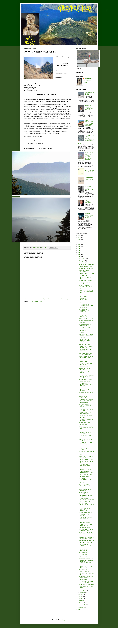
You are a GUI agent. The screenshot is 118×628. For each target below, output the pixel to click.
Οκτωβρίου (82, 263)
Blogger (64, 620)
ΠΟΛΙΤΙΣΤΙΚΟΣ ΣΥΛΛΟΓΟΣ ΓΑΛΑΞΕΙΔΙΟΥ (86, 347)
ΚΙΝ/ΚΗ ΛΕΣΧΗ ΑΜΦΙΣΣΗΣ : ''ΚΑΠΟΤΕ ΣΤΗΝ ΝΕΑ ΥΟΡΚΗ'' (86, 282)
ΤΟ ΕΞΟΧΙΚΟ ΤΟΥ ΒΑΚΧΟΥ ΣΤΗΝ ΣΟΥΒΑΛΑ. (86, 582)
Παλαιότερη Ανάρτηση (65, 298)
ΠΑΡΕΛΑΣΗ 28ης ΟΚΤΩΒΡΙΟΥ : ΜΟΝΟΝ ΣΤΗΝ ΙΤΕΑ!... (86, 265)
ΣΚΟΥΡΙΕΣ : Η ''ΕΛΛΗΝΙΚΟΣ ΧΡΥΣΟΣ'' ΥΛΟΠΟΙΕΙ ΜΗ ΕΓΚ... (86, 292)
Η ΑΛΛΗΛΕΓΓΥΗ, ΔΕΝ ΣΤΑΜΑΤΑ (84, 449)
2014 (79, 257)
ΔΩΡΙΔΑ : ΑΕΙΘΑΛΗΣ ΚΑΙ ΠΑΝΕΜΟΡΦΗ (85, 490)
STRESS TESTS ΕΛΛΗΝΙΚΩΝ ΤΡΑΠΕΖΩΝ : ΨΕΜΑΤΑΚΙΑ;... (86, 315)
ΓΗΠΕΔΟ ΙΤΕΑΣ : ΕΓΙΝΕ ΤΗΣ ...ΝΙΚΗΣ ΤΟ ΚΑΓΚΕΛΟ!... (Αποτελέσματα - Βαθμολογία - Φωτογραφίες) (86, 156)
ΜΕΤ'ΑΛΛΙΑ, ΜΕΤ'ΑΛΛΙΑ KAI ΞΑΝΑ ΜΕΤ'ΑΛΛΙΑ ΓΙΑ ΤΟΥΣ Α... (86, 461)
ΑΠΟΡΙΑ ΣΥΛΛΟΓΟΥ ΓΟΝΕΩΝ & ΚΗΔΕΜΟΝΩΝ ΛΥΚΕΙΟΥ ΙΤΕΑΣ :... (86, 586)
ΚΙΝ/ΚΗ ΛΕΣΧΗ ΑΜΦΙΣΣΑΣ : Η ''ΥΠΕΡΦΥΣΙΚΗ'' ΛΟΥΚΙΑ (86, 538)
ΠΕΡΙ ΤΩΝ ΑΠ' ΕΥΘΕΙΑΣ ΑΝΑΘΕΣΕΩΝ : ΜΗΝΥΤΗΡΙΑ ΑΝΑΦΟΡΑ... (86, 432)
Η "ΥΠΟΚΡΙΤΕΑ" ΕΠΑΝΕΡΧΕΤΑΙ (89, 178)
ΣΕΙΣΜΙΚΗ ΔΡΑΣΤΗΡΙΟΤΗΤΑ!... (86, 558)
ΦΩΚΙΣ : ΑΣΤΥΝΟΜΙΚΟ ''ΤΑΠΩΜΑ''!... (84, 271)
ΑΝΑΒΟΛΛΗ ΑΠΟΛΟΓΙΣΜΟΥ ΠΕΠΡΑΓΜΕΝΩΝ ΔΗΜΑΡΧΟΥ (89, 107)
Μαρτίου (81, 603)
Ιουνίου (81, 596)
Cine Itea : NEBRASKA (84, 344)
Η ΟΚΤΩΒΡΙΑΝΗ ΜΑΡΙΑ (85, 552)
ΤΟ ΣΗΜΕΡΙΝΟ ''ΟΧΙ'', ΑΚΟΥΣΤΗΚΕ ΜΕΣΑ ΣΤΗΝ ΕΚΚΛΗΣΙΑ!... (86, 306)
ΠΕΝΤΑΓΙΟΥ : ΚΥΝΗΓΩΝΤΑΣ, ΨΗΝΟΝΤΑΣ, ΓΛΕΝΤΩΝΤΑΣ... (86, 365)
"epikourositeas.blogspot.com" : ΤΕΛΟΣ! (89, 94)
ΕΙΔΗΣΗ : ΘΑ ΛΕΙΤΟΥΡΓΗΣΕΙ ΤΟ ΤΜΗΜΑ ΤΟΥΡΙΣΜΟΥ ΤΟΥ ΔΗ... (86, 336)
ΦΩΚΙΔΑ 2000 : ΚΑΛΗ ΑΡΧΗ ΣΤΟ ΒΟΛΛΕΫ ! (86, 457)
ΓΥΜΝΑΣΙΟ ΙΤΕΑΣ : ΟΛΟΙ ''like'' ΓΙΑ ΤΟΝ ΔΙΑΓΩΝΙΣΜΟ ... (86, 468)
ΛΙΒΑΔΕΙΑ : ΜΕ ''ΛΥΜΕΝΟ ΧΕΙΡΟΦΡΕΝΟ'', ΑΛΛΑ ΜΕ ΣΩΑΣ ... (86, 428)
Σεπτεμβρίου (82, 590)
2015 (79, 254)
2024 (79, 235)
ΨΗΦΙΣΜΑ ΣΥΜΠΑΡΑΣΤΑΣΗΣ (86, 318)
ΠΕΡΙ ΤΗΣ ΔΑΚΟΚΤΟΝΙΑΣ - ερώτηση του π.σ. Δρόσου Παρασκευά (89, 216)
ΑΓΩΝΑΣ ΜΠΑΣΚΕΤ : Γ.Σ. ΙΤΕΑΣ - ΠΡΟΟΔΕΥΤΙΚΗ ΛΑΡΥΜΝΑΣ (85, 341)
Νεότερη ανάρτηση (28, 298)
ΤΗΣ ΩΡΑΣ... (82, 332)
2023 (79, 237)
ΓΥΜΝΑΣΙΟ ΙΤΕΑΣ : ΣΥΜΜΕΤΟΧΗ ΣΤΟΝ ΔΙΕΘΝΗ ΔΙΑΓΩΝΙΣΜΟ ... (86, 546)
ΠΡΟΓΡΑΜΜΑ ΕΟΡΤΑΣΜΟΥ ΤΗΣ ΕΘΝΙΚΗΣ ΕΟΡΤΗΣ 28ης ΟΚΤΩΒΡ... (86, 401)
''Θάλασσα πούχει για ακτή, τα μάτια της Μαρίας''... (86, 325)
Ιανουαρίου (82, 607)
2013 (79, 609)
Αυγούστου (82, 592)
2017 (79, 250)
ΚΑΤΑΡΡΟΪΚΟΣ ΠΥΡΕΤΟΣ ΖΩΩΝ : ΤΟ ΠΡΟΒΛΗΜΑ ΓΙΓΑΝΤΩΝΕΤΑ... (85, 566)
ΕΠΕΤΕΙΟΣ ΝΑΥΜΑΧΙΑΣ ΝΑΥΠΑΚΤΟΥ (85, 436)
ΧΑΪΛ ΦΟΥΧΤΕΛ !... (83, 569)
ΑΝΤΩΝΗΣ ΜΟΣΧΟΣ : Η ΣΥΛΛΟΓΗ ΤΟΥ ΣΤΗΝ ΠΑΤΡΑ (85, 406)
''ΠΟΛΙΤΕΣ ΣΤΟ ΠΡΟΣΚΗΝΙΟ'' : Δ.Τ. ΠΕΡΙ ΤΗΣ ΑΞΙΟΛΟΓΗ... (86, 541)
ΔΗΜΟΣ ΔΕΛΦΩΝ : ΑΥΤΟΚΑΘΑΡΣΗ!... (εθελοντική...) (84, 310)
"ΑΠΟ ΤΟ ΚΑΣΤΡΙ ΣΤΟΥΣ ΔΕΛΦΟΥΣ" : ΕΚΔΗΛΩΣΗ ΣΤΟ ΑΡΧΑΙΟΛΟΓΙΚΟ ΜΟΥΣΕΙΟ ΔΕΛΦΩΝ (86, 139)
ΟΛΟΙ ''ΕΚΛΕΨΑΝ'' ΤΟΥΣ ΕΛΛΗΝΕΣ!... (85, 369)
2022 (79, 240)
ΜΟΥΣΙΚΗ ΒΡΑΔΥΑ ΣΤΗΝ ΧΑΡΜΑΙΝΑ (85, 397)
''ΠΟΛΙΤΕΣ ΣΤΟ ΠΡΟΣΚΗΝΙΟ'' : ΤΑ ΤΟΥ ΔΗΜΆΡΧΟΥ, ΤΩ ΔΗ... (86, 287)
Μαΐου (81, 598)
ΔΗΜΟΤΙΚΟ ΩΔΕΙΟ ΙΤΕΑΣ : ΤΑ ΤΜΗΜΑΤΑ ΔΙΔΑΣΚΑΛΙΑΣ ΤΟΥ (86, 534)
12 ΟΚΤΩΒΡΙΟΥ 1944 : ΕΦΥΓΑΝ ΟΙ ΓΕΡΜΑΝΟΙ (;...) (86, 472)
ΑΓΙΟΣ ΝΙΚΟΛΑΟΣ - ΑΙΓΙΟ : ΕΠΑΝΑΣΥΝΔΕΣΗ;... (85, 475)
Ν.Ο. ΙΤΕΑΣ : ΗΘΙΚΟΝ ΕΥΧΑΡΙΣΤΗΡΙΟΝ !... (85, 521)
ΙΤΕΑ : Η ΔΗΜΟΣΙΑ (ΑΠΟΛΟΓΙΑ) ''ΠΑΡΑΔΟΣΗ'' (86, 555)
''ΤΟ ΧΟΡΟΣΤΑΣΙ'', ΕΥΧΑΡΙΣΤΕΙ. (83, 549)
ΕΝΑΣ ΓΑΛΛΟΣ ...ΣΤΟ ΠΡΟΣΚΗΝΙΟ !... (84, 423)
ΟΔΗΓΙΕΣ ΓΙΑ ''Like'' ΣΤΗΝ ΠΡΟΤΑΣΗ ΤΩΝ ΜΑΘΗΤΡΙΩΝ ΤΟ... (85, 526)
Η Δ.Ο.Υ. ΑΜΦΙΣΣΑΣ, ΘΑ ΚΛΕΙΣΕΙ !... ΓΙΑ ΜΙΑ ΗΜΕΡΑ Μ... (86, 573)
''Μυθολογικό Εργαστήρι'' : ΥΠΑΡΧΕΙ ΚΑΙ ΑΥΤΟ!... (85, 354)
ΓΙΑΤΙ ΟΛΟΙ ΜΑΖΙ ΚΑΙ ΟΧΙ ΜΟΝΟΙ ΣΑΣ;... (85, 443)
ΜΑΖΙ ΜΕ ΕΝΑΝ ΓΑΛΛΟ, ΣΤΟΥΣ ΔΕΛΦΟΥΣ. (85, 413)
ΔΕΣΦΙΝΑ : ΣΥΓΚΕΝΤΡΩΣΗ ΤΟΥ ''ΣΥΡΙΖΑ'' (86, 393)
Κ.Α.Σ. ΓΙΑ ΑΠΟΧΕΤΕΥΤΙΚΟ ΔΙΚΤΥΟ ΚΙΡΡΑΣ (86, 360)
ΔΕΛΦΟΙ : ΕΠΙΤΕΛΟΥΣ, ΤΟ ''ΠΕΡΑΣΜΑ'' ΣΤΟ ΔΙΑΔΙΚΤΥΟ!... (85, 514)
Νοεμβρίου (82, 261)
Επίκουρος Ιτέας (89, 78)
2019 (79, 246)
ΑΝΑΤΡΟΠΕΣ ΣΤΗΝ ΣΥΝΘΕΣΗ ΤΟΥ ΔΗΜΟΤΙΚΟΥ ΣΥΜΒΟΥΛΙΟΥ (86, 578)
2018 (79, 248)
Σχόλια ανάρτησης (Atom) (36, 301)
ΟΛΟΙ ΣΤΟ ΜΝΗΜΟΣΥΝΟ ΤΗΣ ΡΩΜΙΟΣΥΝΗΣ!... (86, 518)
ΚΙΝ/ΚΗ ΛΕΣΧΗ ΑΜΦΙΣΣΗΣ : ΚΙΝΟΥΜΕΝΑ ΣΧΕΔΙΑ (86, 380)
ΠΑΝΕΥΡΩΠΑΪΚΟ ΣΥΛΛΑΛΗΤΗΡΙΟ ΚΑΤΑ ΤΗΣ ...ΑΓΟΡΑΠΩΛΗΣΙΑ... (86, 500)
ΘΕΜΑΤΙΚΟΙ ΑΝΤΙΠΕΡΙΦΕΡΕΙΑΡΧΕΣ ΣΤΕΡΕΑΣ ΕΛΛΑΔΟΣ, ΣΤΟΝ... (85, 480)
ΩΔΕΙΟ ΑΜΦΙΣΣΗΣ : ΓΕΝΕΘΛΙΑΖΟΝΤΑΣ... (85, 465)
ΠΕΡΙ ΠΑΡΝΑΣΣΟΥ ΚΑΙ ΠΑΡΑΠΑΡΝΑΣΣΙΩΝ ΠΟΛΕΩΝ (85, 389)
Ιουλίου (81, 594)
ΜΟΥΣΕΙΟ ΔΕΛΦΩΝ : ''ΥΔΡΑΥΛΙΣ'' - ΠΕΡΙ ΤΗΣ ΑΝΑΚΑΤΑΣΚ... (85, 486)
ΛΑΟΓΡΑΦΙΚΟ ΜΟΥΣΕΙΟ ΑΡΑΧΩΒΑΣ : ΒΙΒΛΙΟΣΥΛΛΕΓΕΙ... (85, 509)
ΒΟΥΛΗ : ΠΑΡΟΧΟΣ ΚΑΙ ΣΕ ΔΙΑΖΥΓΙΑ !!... (89, 202)
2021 (79, 242)
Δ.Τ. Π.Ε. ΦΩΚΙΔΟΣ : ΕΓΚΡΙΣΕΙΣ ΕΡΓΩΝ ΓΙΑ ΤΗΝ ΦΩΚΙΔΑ (86, 505)
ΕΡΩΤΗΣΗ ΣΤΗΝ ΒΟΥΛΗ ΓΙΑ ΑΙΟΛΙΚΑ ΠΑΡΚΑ (86, 530)
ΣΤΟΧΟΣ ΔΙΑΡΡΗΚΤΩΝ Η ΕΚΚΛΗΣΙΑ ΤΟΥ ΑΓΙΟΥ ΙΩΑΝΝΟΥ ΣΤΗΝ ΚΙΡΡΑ (89, 123)
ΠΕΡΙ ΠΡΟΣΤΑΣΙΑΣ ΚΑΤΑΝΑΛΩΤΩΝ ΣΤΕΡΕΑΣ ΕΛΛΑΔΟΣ (86, 385)
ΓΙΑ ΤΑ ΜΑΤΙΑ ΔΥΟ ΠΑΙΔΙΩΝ (86, 446)
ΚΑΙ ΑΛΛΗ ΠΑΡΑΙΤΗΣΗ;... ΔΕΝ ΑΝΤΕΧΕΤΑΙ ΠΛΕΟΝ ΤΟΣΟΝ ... (86, 376)
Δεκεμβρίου (82, 258)
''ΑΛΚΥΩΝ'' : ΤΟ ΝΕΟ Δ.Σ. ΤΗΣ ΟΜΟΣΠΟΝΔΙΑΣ (86, 274)
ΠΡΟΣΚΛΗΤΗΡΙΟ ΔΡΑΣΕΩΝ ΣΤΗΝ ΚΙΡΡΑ (86, 295)
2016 (79, 252)
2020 (79, 244)
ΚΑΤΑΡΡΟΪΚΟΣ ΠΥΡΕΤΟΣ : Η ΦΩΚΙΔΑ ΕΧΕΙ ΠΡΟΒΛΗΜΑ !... (86, 453)
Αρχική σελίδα (46, 298)
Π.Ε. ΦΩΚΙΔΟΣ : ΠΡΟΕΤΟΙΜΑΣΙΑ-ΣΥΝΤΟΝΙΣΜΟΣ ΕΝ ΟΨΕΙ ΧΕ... (86, 300)
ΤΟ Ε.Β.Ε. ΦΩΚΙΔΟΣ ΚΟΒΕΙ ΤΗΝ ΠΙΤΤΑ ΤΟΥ (89, 170)
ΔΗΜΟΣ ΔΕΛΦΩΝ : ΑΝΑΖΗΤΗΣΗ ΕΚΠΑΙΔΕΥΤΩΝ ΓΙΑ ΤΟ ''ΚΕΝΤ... (85, 494)
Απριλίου (81, 600)
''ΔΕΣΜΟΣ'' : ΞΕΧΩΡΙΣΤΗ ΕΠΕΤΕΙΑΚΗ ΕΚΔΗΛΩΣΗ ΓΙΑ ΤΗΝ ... (86, 329)
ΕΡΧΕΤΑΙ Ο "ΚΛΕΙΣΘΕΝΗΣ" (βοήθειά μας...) (89, 188)
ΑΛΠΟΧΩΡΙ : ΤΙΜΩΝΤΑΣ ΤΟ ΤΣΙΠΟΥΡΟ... (86, 410)
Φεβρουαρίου (82, 605)
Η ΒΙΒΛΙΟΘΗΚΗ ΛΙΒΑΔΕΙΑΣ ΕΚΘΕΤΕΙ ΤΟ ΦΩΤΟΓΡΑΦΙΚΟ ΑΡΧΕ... (86, 561)
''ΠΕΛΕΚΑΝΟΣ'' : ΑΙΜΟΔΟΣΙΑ (86, 268)
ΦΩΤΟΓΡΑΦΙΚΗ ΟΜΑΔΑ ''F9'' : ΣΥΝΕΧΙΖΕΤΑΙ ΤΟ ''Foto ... (86, 357)
